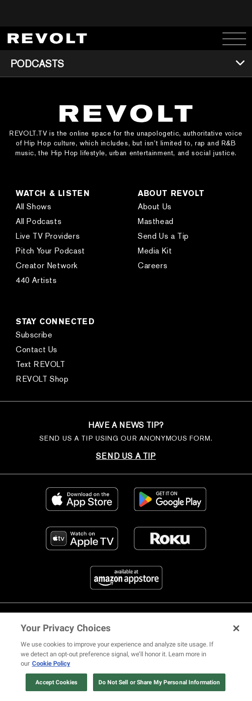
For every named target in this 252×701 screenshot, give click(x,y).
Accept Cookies (56, 682)
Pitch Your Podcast (50, 251)
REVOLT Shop (42, 379)
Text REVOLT (40, 364)
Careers (152, 265)
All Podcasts (39, 221)
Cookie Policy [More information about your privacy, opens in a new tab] (51, 663)
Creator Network (47, 265)
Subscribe (34, 335)
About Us (155, 206)
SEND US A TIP (126, 456)
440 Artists (36, 280)
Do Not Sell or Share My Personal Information (159, 682)
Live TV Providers (48, 236)
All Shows (33, 206)
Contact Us (37, 349)
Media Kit (155, 251)
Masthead (156, 221)
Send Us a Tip (163, 236)
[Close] (236, 628)
